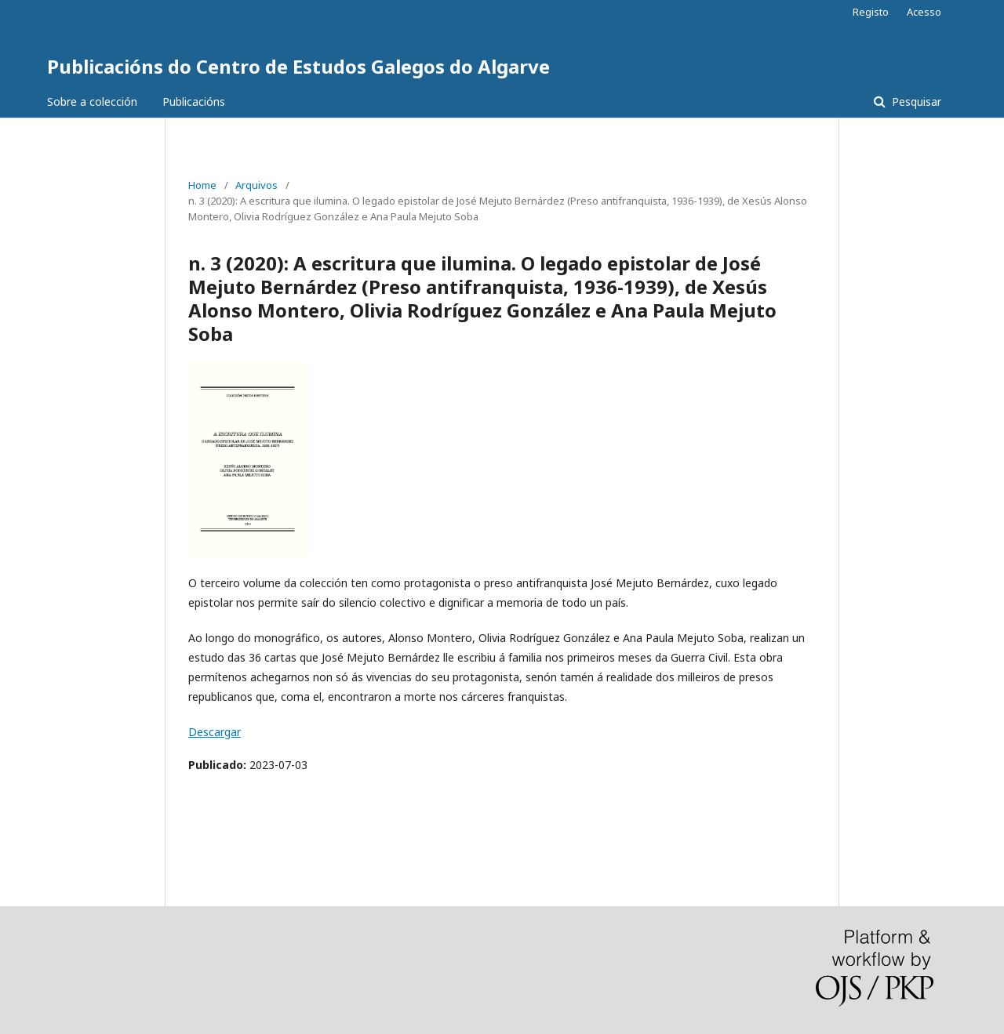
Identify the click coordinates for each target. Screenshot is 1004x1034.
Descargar (214, 731)
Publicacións (193, 101)
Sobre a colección (92, 101)
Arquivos (256, 185)
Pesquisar (915, 101)
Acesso (924, 12)
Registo (871, 12)
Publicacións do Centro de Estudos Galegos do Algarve (298, 66)
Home (202, 185)
